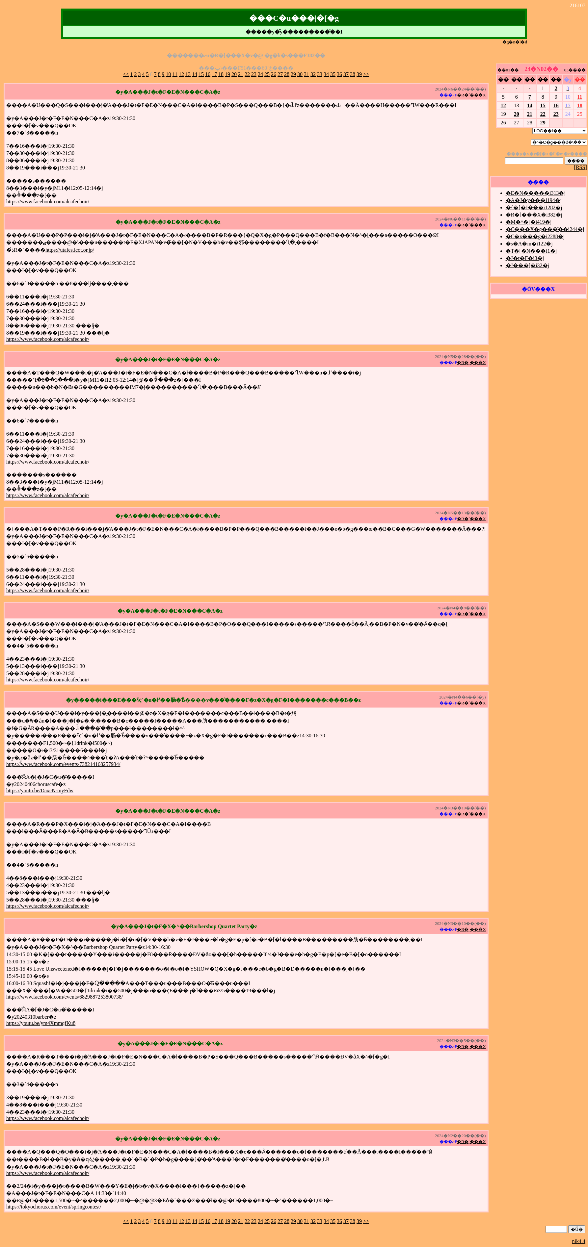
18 (221, 74)
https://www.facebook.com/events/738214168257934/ (63, 764)
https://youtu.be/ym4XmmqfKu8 (40, 1023)
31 (306, 74)
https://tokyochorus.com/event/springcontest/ (53, 1206)
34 (326, 74)
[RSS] (580, 167)
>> (366, 74)
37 (346, 74)
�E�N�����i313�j (536, 193)
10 (168, 74)
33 (319, 74)
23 (253, 74)
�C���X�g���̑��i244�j (545, 229)
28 (286, 74)
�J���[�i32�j (527, 265)
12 (181, 74)
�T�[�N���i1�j (531, 251)
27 (280, 74)
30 (300, 74)
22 (247, 74)
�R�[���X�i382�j (534, 214)
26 (273, 74)
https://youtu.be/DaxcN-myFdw (39, 790)
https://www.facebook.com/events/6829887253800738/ (64, 997)
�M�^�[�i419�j (529, 222)
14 (194, 74)
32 (313, 74)
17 (214, 74)
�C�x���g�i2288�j (535, 236)
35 (332, 74)
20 (234, 74)
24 (260, 74)
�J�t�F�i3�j (525, 258)
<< (126, 74)
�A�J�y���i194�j (534, 200)
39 (359, 74)
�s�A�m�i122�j (529, 243)
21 (240, 74)
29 (293, 74)
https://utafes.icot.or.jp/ (69, 250)
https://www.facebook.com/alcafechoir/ (47, 201)
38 (352, 74)
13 (188, 74)
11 (175, 74)
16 (207, 74)
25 (267, 74)
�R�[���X (471, 94)
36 (339, 74)
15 (201, 74)
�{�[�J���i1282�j (534, 207)
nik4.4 (578, 1241)
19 (227, 74)
